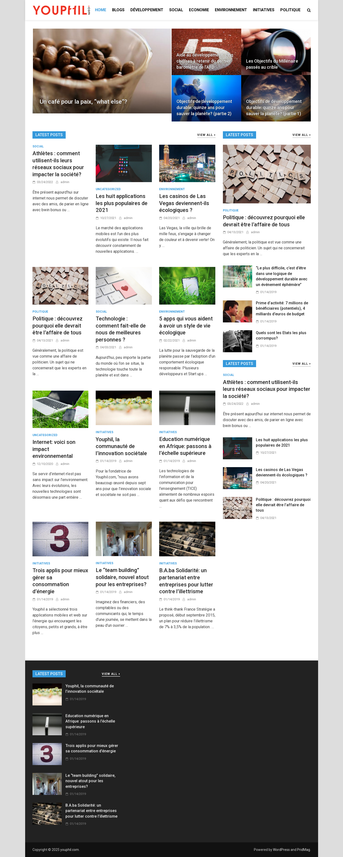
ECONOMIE (199, 10)
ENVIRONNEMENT (231, 10)
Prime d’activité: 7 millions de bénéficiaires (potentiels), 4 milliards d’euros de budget (282, 308)
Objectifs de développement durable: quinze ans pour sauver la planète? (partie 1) (274, 107)
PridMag (303, 850)
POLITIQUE (290, 10)
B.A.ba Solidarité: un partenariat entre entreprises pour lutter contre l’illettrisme (91, 811)
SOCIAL (176, 10)
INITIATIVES (263, 10)
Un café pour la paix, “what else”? (83, 101)
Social (38, 146)
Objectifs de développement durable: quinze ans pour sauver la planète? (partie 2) (204, 107)
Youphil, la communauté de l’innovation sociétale (121, 446)
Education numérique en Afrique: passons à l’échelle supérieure (185, 446)
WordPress (281, 850)
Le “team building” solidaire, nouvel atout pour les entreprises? (122, 577)
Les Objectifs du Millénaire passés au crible (272, 64)
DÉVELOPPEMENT (146, 10)
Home (100, 10)
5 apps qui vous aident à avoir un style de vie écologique (186, 326)
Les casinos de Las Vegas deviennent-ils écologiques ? (184, 203)
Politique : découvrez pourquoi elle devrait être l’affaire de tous (57, 326)
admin (65, 182)
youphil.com (69, 850)
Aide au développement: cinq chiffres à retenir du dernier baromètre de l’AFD (205, 61)
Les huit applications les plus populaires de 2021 (121, 203)
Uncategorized (108, 189)
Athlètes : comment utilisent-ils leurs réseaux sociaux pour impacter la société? (266, 389)
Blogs (118, 10)
